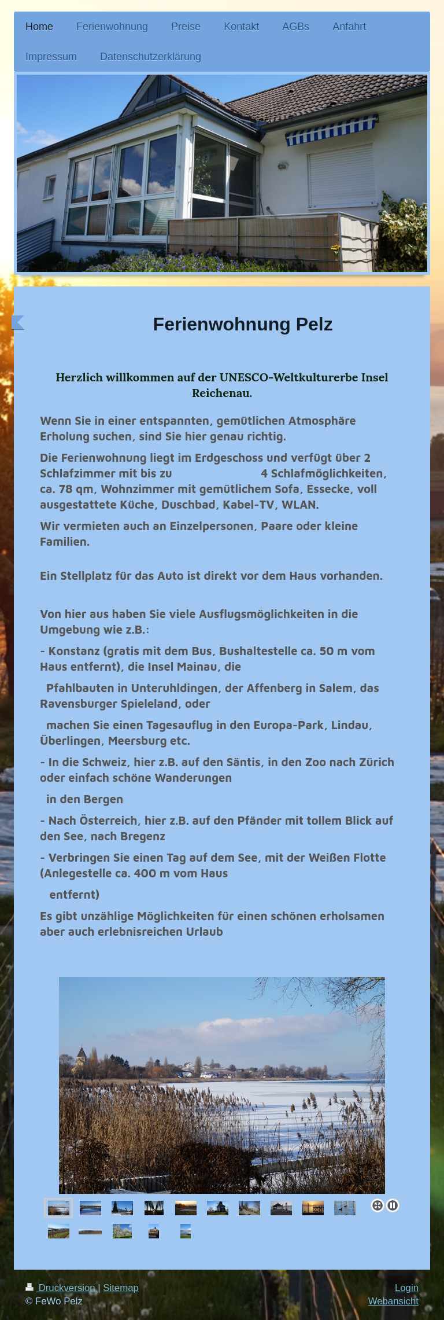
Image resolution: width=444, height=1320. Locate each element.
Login (407, 1287)
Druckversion (61, 1287)
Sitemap (121, 1287)
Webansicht (393, 1301)
